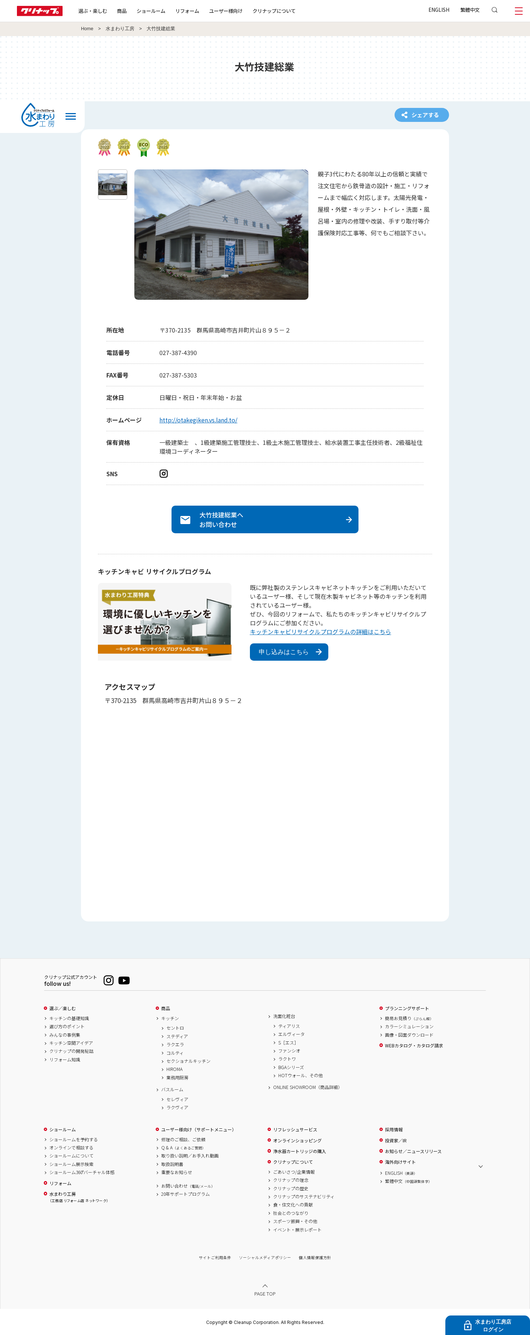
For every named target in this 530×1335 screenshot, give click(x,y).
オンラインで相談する (71, 1147)
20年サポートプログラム (185, 1194)
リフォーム (187, 10)
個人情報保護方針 (315, 1257)
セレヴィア (177, 1099)
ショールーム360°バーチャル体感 (81, 1172)
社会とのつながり (290, 1213)
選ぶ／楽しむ (62, 1008)
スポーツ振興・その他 (295, 1221)
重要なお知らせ (176, 1172)
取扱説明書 (172, 1164)
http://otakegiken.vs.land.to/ (198, 419)
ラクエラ (175, 1044)
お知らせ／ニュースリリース (413, 1151)
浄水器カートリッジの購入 (299, 1151)
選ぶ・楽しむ (92, 10)
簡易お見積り (409, 1018)
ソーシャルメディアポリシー (265, 1257)
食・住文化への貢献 (293, 1205)
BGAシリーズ (291, 1067)
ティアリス (289, 1026)
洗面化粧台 (284, 1016)
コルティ (175, 1053)
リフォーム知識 (64, 1059)
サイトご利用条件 (215, 1257)
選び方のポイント (67, 1026)
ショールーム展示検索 (71, 1164)
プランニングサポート (407, 1008)
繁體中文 (470, 9)
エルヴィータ (291, 1034)
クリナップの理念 (290, 1180)
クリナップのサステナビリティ (304, 1196)
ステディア (177, 1036)
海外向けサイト (400, 1162)
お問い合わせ (188, 1186)
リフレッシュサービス (295, 1129)
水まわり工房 (120, 28)
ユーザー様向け (226, 10)
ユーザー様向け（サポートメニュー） (198, 1129)
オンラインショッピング (297, 1140)
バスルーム (172, 1089)
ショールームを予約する (73, 1139)
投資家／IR (396, 1140)
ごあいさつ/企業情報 (294, 1172)
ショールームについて (71, 1156)
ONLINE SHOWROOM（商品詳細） (307, 1087)
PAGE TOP (265, 1293)
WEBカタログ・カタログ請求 (414, 1045)
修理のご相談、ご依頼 (183, 1139)
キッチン (170, 1018)
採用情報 (394, 1129)
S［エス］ (288, 1043)
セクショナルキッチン (188, 1061)
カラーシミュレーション (409, 1026)
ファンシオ (289, 1051)
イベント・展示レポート (297, 1230)
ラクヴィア (177, 1107)
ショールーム (151, 10)
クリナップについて (274, 10)
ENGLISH (438, 9)
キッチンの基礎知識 (69, 1018)
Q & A (183, 1147)
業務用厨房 (177, 1078)
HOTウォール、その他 (300, 1075)
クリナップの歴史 (290, 1188)
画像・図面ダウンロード (409, 1035)
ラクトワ (287, 1059)
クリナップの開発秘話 (71, 1051)
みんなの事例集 (64, 1035)
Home (87, 28)
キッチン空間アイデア (71, 1043)
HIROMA (174, 1069)
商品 (165, 1008)
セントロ (175, 1028)
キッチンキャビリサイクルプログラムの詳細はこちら (320, 631)
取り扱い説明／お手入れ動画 (190, 1156)
